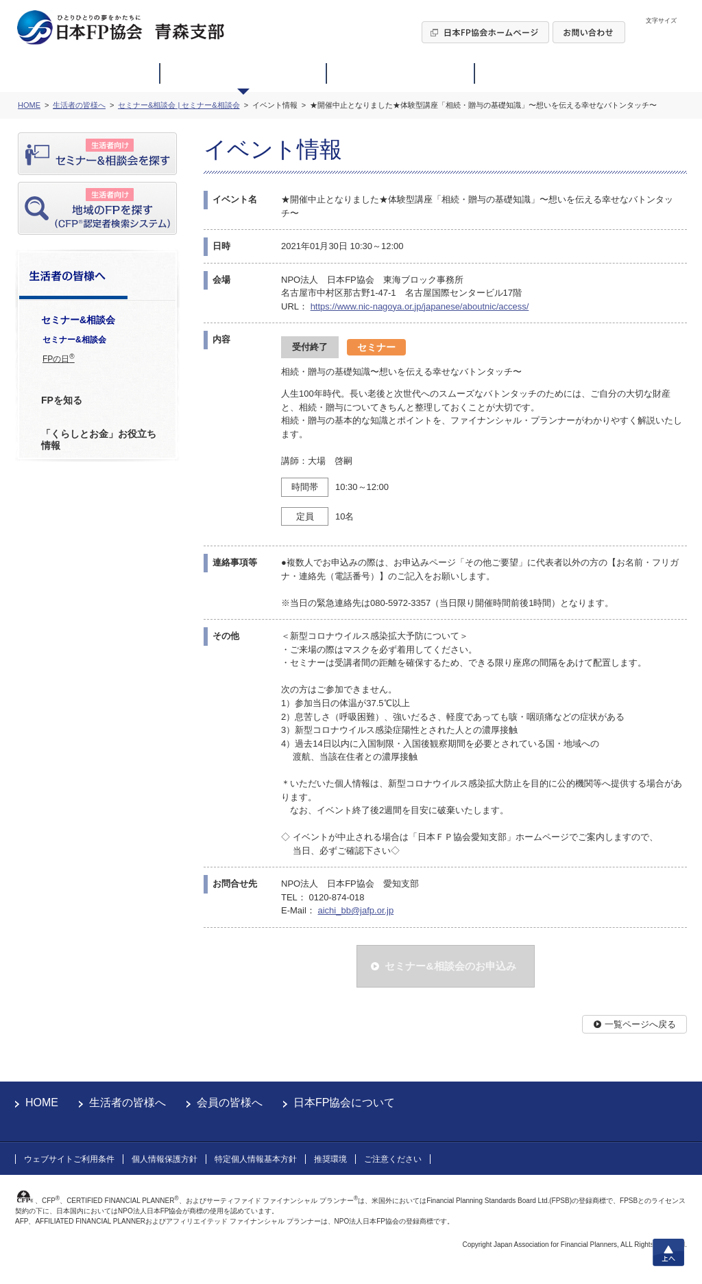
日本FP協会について (344, 1102)
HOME (41, 1102)
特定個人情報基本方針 (256, 1159)
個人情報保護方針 (164, 1159)
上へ (668, 1252)
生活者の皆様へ (127, 1102)
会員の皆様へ (230, 1102)
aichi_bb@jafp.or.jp (355, 910)
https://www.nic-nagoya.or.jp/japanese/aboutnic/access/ (420, 306)
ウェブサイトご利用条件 (69, 1159)
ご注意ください (393, 1159)
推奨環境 (330, 1159)
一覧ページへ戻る (640, 1024)
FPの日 (59, 358)
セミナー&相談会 (74, 340)
